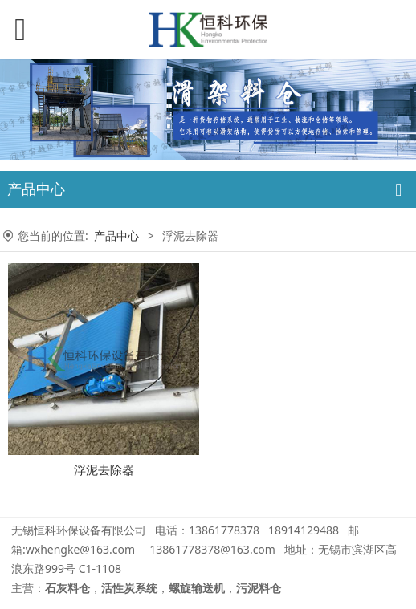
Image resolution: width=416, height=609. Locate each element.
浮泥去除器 (104, 469)
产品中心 (116, 235)
